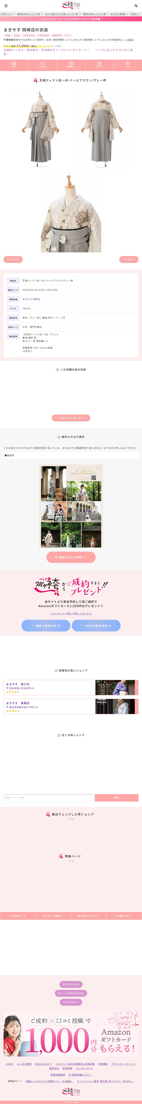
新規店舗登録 (57, 1074)
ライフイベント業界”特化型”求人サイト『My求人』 (105, 1081)
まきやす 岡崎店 (31, 299)
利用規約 (103, 1063)
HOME (9, 1063)
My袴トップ (17, 915)
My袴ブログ (124, 915)
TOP (14, 64)
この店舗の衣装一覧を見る (71, 417)
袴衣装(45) (71, 64)
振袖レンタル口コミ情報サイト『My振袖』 (49, 1081)
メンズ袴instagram (71, 993)
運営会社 (54, 1068)
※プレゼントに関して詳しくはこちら (71, 613)
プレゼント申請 (53, 915)
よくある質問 (24, 1063)
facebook (70, 1002)
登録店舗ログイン (80, 1074)
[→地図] (129, 39)
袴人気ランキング (88, 915)
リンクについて (84, 1068)
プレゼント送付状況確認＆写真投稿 (75, 1063)
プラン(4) (99, 64)
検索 (116, 797)
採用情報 (67, 1068)
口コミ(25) (42, 64)
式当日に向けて (43, 1063)
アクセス (127, 64)
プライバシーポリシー (124, 1063)
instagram (71, 984)
